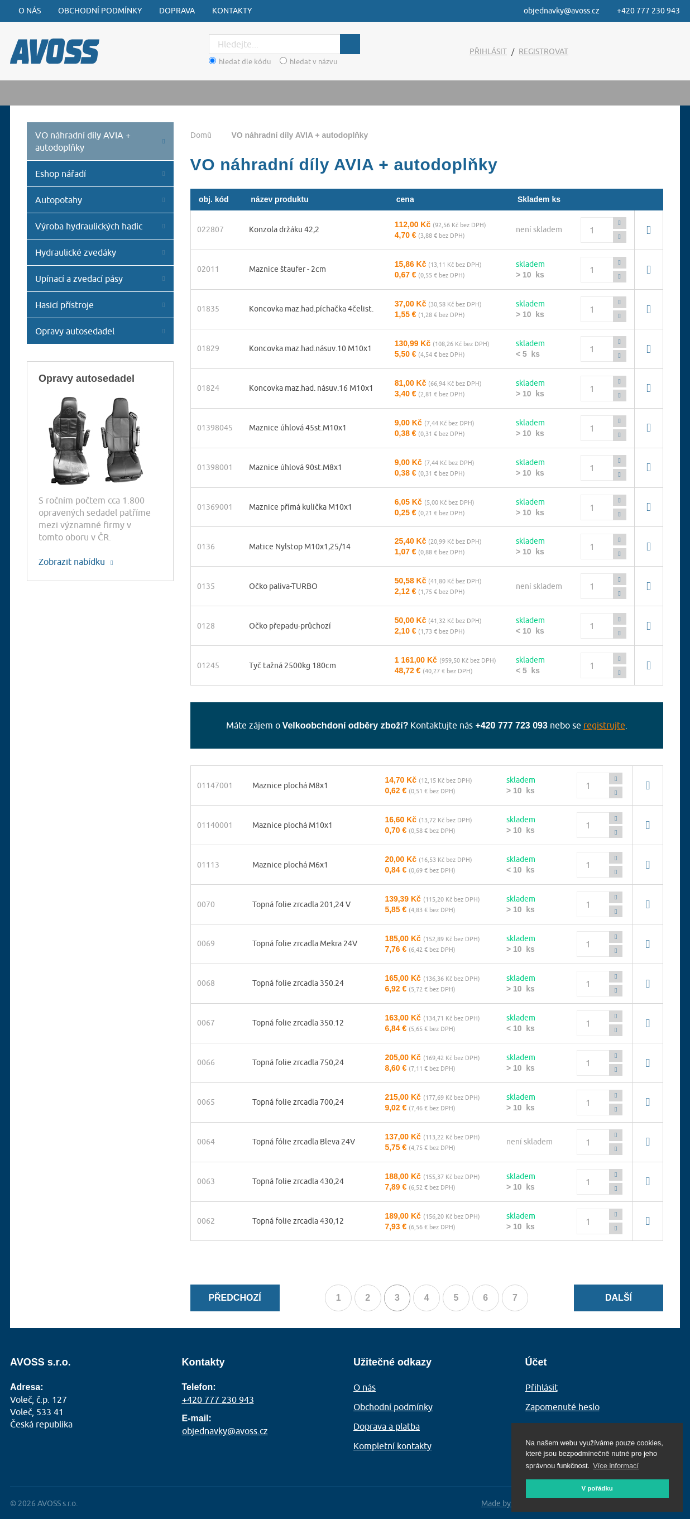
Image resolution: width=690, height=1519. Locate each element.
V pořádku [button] (596, 1488)
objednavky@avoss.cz (562, 10)
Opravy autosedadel (74, 331)
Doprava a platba (386, 1426)
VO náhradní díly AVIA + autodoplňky (83, 141)
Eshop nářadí (60, 174)
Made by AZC (503, 1502)
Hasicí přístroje (64, 305)
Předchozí (234, 1299)
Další (618, 1299)
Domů (201, 135)
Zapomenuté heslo (562, 1407)
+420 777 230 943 (648, 10)
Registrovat (543, 51)
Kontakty (232, 10)
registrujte (604, 726)
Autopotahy (58, 200)
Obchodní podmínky (100, 10)
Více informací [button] (616, 1466)
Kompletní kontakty (392, 1445)
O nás (29, 10)
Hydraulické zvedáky (75, 252)
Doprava (177, 10)
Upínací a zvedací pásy (79, 279)
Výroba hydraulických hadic (88, 226)
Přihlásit (488, 51)
